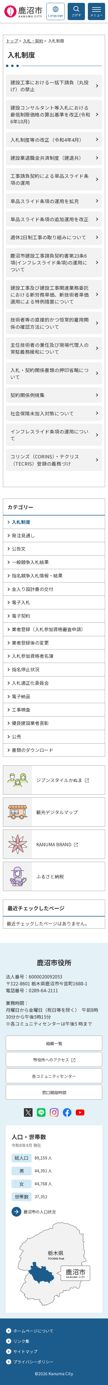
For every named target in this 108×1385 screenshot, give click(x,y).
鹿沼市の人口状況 (40, 1212)
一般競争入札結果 (30, 562)
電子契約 (21, 615)
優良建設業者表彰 (30, 722)
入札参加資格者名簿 (32, 655)
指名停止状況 (25, 669)
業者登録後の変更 (30, 642)
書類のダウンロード (32, 749)
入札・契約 (33, 41)
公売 (16, 736)
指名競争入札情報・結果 (37, 575)
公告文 (19, 548)
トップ (12, 41)
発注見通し (23, 535)
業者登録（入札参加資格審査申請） (49, 629)
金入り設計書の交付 (32, 588)
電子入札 (21, 602)
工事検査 (21, 709)
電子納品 (21, 696)
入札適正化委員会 (30, 682)
